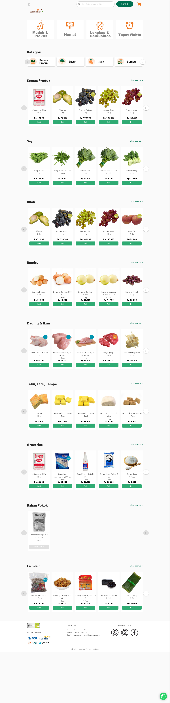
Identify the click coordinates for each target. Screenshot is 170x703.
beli (39, 172)
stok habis (39, 597)
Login (124, 4)
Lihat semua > (136, 131)
